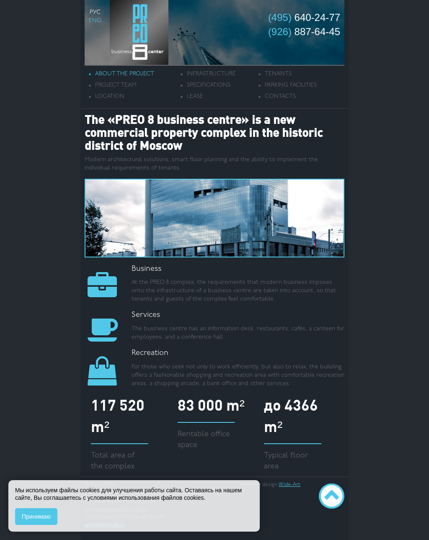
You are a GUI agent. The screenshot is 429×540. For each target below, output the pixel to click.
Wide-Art (289, 484)
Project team (116, 85)
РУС (95, 12)
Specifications (208, 85)
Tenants (278, 74)
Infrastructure (211, 74)
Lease (195, 96)
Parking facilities (291, 85)
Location (109, 96)
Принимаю (36, 516)
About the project (124, 74)
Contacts (280, 96)
